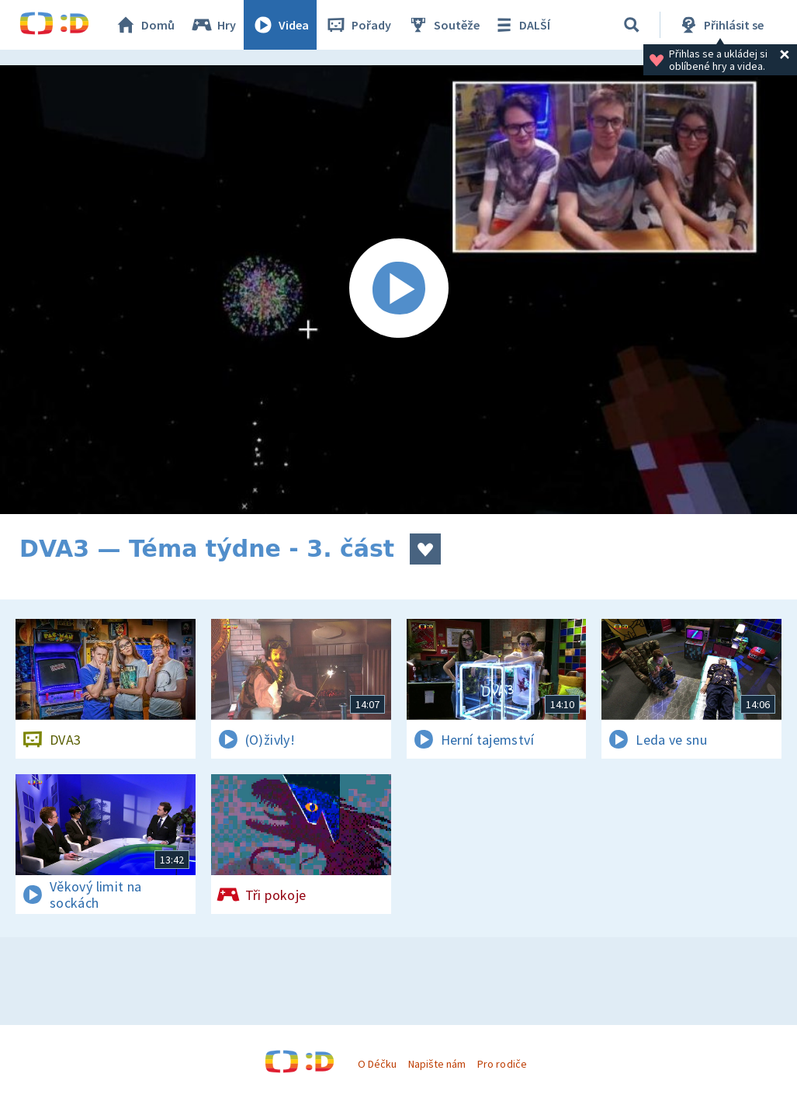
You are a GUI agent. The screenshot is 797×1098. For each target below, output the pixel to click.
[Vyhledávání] (632, 25)
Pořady (357, 24)
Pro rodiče (501, 1064)
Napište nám (437, 1064)
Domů (144, 24)
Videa (280, 24)
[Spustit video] (398, 289)
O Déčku (377, 1064)
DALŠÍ (521, 24)
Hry (213, 24)
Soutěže (443, 24)
